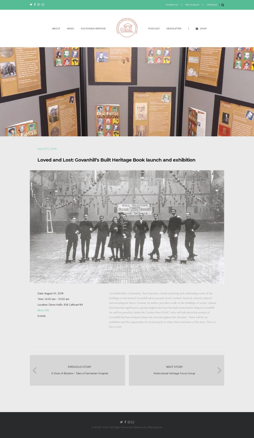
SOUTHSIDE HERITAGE (93, 28)
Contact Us (172, 5)
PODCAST (154, 28)
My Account (192, 5)
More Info (43, 310)
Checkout (212, 5)
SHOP (201, 28)
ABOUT (56, 28)
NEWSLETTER (174, 28)
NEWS (70, 28)
